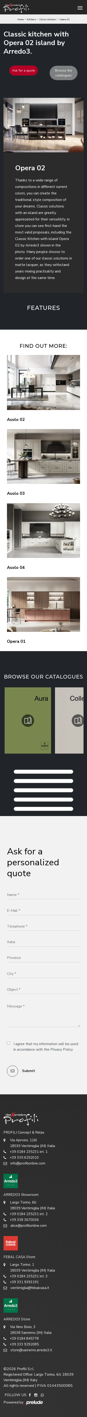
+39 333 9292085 (21, 1344)
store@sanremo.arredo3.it (27, 1350)
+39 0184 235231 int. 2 (25, 1214)
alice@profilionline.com (25, 1226)
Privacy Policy (61, 1049)
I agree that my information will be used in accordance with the (45, 1046)
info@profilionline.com (24, 1163)
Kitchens (31, 19)
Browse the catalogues (63, 73)
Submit (21, 1071)
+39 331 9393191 (21, 1282)
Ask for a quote (23, 70)
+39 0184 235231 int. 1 (25, 1152)
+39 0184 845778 (21, 1339)
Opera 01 (16, 641)
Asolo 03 (16, 493)
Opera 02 (64, 19)
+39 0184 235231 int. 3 (25, 1276)
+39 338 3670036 (21, 1220)
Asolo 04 (16, 567)
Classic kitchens (47, 19)
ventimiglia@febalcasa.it (26, 1288)
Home (20, 19)
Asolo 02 (16, 419)
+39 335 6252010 (21, 1158)
